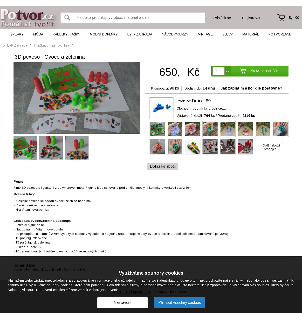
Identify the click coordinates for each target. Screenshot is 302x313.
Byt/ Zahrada (139, 34)
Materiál (250, 34)
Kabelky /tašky (66, 34)
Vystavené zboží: (196, 116)
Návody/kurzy (175, 34)
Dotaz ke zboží (163, 166)
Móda (38, 34)
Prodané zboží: (236, 116)
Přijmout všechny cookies (179, 302)
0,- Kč (294, 17)
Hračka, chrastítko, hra (51, 45)
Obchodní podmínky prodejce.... (201, 108)
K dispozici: (160, 88)
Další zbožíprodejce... (271, 147)
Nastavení (122, 302)
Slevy (227, 34)
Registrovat (251, 18)
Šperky (17, 34)
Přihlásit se (222, 18)
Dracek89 (201, 100)
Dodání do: (193, 88)
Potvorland (280, 34)
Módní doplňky (104, 34)
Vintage (205, 34)
